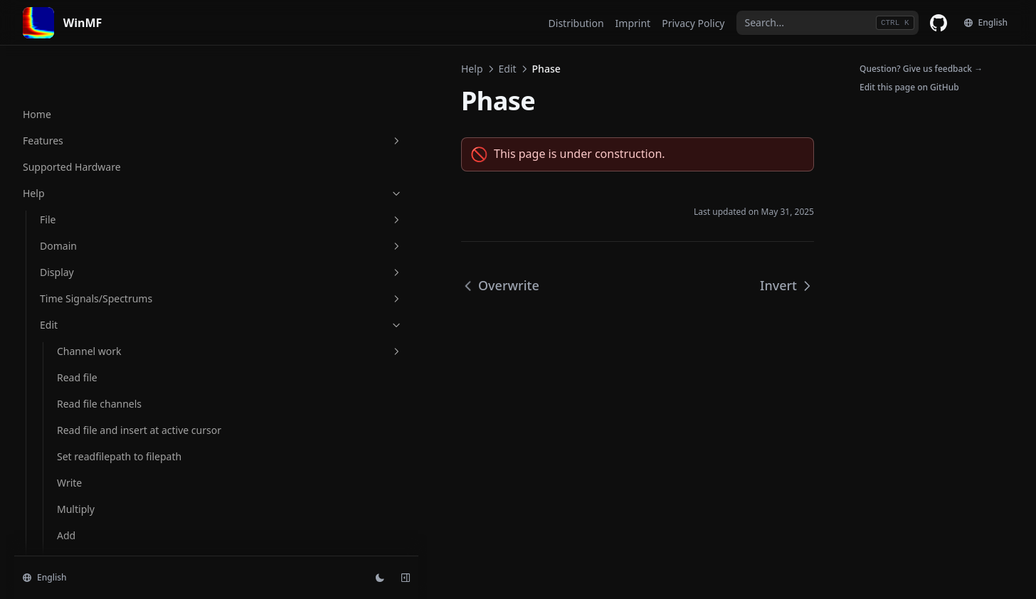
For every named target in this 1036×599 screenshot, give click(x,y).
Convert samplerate (103, 442)
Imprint (633, 23)
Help (233, 68)
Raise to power (91, 310)
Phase (71, 258)
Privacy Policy (693, 23)
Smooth (75, 363)
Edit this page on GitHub (909, 87)
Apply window (89, 389)
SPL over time (88, 416)
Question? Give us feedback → (921, 69)
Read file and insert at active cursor (108, 51)
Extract (73, 468)
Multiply (76, 152)
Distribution (576, 23)
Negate (74, 205)
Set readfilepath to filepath (100, 92)
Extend (73, 495)
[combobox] (827, 23)
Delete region (88, 521)
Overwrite (80, 231)
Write (69, 126)
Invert (71, 284)
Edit (269, 68)
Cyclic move (84, 547)
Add (66, 179)
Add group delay (95, 337)
